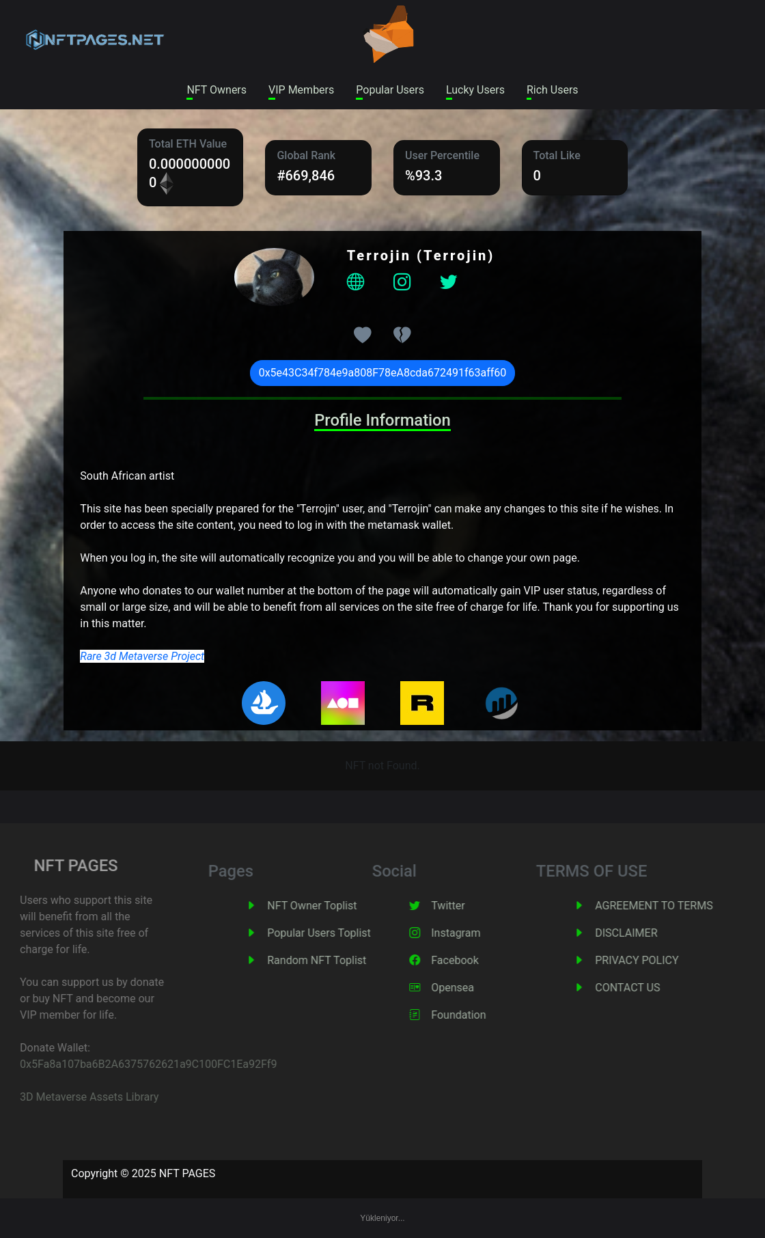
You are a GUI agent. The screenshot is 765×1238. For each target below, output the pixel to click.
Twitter (465, 905)
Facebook (471, 960)
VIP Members (301, 89)
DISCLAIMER (643, 932)
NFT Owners (216, 89)
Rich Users (553, 89)
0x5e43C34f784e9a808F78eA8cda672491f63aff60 (383, 372)
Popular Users (390, 89)
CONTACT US (644, 987)
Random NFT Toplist (333, 960)
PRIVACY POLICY (653, 960)
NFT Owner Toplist (329, 905)
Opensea (469, 987)
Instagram (472, 932)
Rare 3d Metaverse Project (142, 656)
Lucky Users (475, 89)
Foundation (475, 1014)
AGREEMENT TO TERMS (670, 905)
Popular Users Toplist (336, 932)
